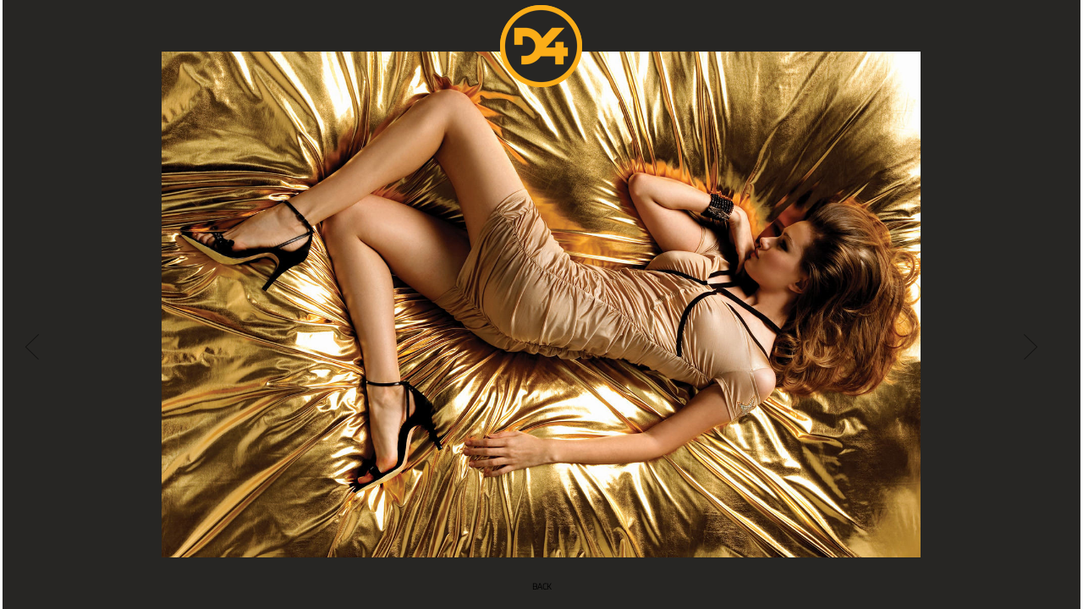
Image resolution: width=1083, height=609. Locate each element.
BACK (542, 586)
